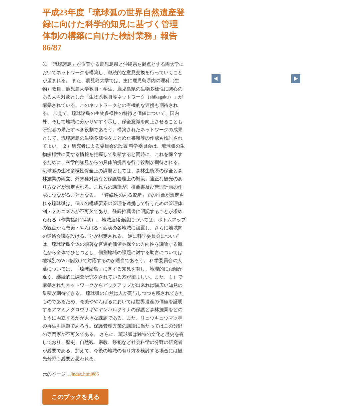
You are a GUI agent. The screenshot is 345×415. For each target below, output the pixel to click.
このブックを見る (75, 396)
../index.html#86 (83, 374)
